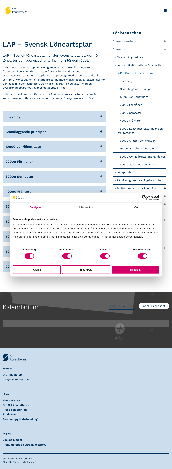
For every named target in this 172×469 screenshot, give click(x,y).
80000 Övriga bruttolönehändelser (142, 156)
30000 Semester (130, 112)
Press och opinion (15, 409)
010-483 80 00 (12, 374)
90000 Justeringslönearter (137, 164)
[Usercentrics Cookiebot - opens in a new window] (144, 197)
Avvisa (37, 269)
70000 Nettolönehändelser (137, 148)
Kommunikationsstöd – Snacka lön (139, 65)
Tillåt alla (135, 269)
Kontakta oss (11, 400)
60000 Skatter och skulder (137, 140)
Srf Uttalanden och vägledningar (141, 188)
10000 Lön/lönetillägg (134, 96)
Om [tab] (136, 207)
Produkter (9, 414)
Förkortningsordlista (130, 57)
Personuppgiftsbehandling (20, 419)
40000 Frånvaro (130, 120)
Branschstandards (139, 41)
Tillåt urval (86, 269)
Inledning (126, 81)
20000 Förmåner (131, 104)
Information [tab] (86, 207)
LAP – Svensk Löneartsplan (141, 73)
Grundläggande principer (136, 89)
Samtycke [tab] (36, 207)
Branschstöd (139, 49)
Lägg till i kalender (121, 306)
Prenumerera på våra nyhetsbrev (24, 444)
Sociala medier (12, 439)
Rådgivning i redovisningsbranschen (140, 180)
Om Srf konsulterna (16, 405)
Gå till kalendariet (154, 305)
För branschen (127, 33)
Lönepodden (125, 172)
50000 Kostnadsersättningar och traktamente (140, 130)
